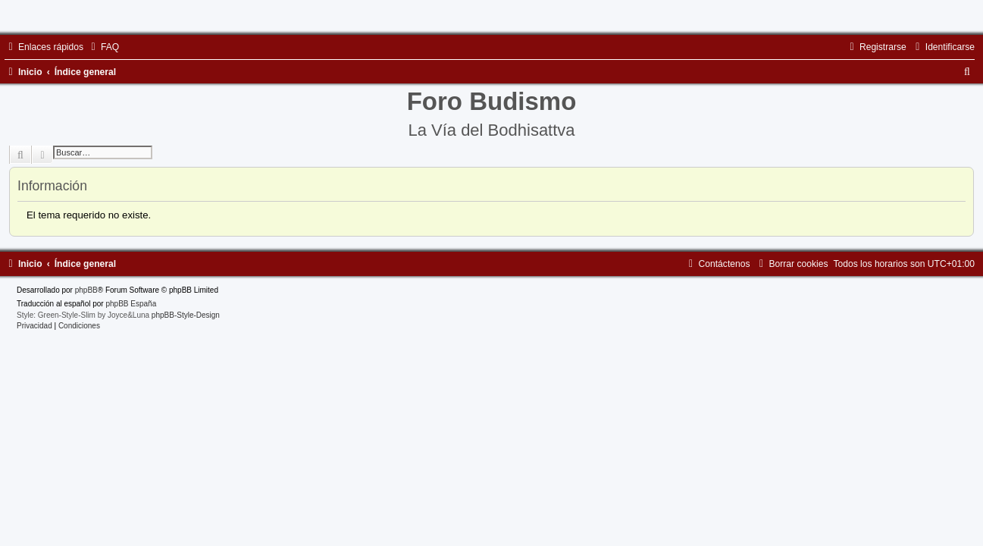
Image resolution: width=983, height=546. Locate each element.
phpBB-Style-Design (186, 315)
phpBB (86, 290)
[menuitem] (103, 47)
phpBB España (130, 304)
